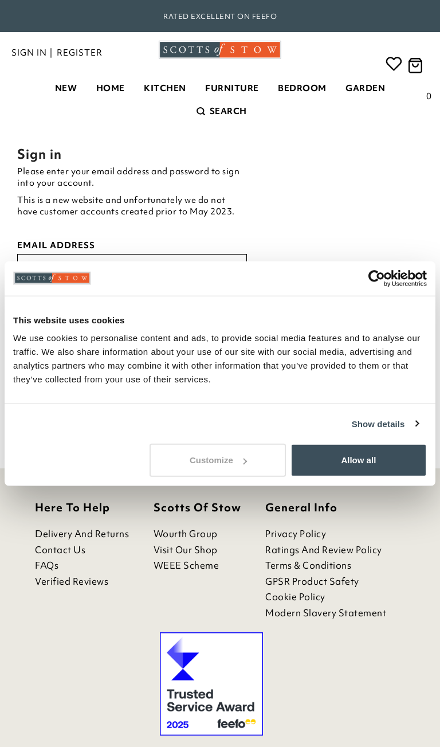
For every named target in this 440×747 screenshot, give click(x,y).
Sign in (29, 52)
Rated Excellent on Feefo (220, 16)
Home (110, 88)
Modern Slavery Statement (325, 613)
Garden (365, 88)
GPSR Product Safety (312, 582)
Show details (378, 423)
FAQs (46, 566)
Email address (56, 245)
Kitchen (165, 88)
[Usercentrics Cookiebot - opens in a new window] (377, 278)
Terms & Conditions (308, 566)
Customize (218, 460)
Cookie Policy (295, 597)
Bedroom (302, 88)
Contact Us (60, 550)
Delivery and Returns (82, 534)
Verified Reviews (71, 582)
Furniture (232, 88)
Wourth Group (186, 534)
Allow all (358, 460)
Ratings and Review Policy (323, 550)
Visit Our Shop (186, 550)
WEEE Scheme (186, 566)
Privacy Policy (295, 534)
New (66, 88)
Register (80, 52)
